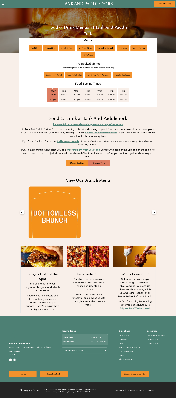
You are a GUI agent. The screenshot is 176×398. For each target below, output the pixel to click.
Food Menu (35, 48)
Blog (121, 343)
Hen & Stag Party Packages (98, 75)
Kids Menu (122, 48)
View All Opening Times (73, 350)
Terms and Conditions (156, 335)
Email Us (12, 355)
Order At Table (99, 163)
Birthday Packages (122, 75)
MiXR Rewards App (126, 359)
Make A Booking (77, 163)
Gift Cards (123, 339)
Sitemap (151, 390)
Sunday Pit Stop (138, 48)
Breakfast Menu (85, 48)
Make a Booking (164, 4)
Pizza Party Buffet (74, 75)
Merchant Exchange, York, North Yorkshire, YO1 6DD (30, 347)
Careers (122, 355)
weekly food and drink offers (101, 132)
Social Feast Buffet (54, 75)
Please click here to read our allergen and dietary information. (88, 124)
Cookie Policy (152, 343)
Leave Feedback (53, 374)
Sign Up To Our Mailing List (130, 347)
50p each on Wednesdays (134, 308)
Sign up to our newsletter (134, 374)
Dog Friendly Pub (126, 351)
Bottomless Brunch (105, 48)
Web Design (79, 390)
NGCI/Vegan (88, 55)
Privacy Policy (152, 339)
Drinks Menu (50, 48)
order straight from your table (83, 149)
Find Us (23, 374)
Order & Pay (124, 335)
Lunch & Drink (67, 48)
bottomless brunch (68, 141)
